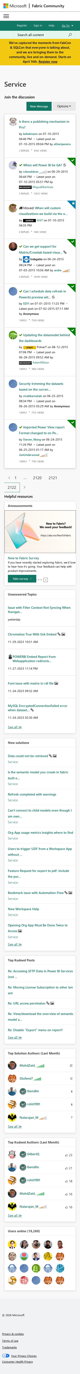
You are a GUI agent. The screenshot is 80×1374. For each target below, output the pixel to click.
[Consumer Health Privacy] (40, 1361)
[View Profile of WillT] (40, 220)
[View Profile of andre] (57, 270)
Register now (48, 61)
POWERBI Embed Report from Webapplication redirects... (34, 658)
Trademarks (9, 1347)
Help (51, 25)
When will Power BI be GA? (43, 165)
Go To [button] (66, 25)
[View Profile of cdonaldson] (30, 171)
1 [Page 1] (16, 477)
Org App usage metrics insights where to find (40, 832)
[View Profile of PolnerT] (42, 347)
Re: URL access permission (27, 1003)
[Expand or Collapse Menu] (6, 16)
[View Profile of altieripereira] (62, 144)
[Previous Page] (7, 478)
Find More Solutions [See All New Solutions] (15, 944)
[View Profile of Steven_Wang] (32, 439)
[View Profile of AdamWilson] (41, 362)
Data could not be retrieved (28, 756)
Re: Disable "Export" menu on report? (35, 1030)
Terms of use (10, 1340)
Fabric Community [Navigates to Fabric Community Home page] (48, 5)
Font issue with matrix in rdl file (31, 683)
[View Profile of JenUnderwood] (29, 455)
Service (13, 762)
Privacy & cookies (13, 1334)
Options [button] (62, 106)
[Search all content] (45, 35)
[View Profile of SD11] (26, 303)
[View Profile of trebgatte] (36, 259)
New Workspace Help (23, 909)
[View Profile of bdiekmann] (30, 134)
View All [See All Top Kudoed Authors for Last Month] (15, 1215)
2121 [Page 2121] (53, 477)
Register (22, 25)
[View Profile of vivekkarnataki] (32, 396)
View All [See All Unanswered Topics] (15, 727)
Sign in (38, 25)
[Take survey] (22, 579)
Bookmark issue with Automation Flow (36, 893)
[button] (39, 106)
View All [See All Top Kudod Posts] (15, 1037)
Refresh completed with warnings (32, 794)
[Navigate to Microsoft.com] (14, 5)
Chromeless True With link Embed (32, 634)
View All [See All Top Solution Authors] (15, 1126)
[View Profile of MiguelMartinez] (43, 187)
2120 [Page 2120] (37, 477)
